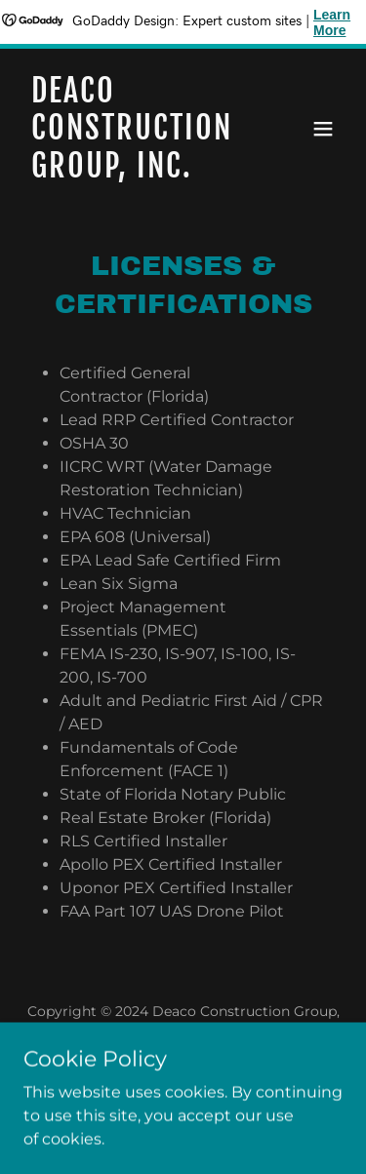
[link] (135, 172)
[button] (323, 128)
